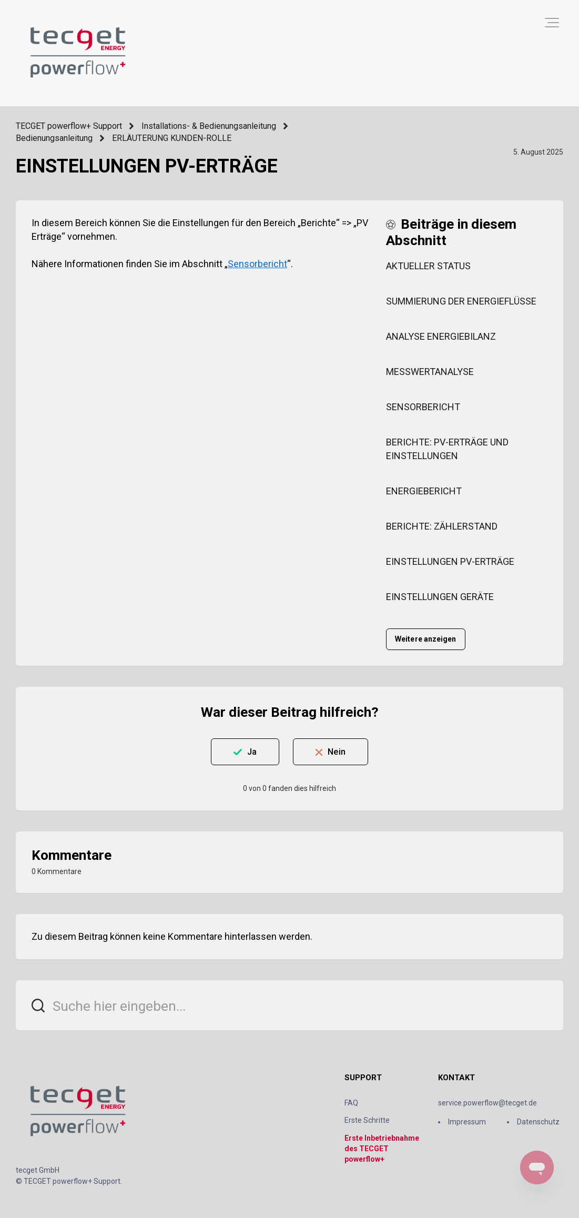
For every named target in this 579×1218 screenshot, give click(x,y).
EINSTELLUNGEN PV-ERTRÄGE (450, 561)
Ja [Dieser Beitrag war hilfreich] (252, 752)
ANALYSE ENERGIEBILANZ (441, 336)
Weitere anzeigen (425, 639)
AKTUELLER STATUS (428, 265)
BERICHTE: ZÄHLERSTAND (441, 526)
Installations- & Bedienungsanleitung (208, 126)
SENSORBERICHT (423, 406)
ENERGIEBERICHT (424, 490)
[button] (552, 23)
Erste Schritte (367, 1120)
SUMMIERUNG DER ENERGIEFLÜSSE (461, 301)
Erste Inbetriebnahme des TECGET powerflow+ (381, 1149)
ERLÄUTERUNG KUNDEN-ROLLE (171, 138)
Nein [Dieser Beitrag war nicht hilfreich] (336, 752)
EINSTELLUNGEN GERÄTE (440, 596)
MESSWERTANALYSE (430, 371)
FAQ (351, 1103)
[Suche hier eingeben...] (289, 1005)
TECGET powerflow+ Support (69, 126)
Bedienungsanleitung (54, 138)
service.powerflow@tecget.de (487, 1103)
